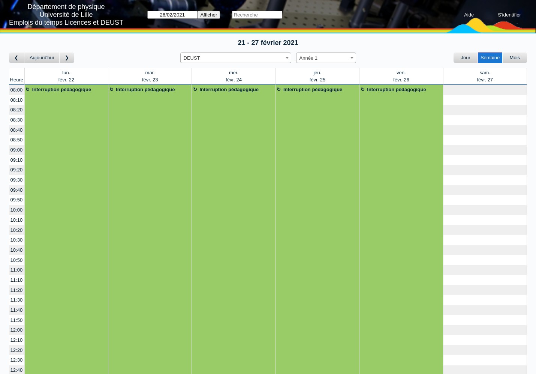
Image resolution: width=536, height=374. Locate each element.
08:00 (16, 90)
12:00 (16, 330)
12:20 (16, 350)
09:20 (16, 170)
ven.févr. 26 (401, 76)
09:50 (16, 200)
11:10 (16, 280)
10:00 (16, 210)
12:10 (16, 340)
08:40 (16, 130)
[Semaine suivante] (67, 58)
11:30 (16, 300)
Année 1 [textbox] (308, 58)
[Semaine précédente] (16, 58)
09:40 (16, 190)
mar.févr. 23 (150, 76)
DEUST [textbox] (192, 58)
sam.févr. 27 (485, 76)
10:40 (16, 250)
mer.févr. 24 (234, 76)
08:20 (16, 110)
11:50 (16, 320)
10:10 (16, 220)
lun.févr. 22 (66, 76)
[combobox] (235, 58)
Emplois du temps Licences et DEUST (66, 22)
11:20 (16, 290)
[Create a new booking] (485, 90)
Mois (515, 57)
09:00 (16, 150)
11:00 (16, 270)
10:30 (16, 240)
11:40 (16, 310)
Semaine (490, 57)
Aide (469, 15)
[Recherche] (257, 15)
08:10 (16, 100)
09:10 (16, 160)
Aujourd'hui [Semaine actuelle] (42, 57)
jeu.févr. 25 (318, 76)
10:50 (16, 260)
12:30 (16, 360)
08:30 (16, 120)
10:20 (16, 230)
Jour (465, 57)
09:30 (16, 180)
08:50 (16, 140)
